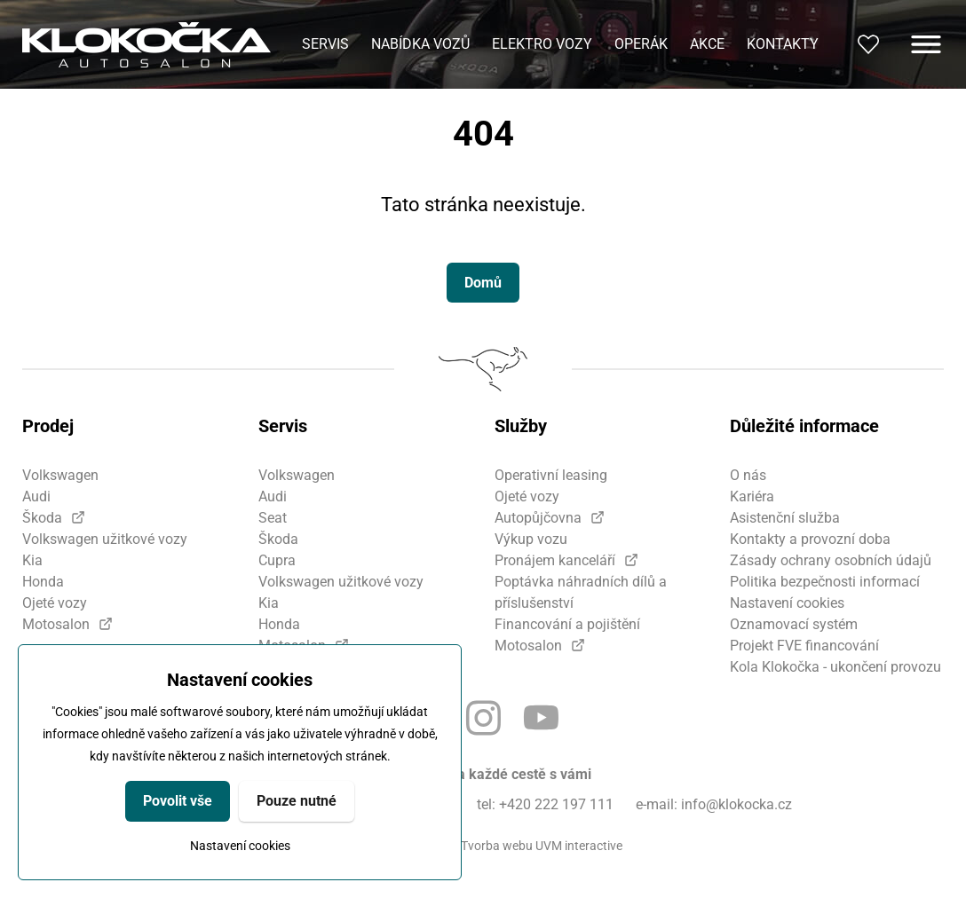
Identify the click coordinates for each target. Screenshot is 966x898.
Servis (325, 43)
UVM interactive (578, 846)
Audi (36, 496)
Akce (707, 43)
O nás (748, 475)
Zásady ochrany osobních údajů (830, 560)
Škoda (42, 517)
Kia (32, 560)
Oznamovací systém (794, 624)
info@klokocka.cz (736, 804)
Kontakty (783, 43)
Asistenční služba (785, 517)
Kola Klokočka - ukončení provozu (835, 666)
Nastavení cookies (240, 846)
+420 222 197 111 (556, 804)
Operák (641, 43)
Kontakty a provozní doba (810, 539)
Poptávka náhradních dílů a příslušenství (581, 592)
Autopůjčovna (538, 517)
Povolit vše (177, 800)
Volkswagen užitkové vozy (104, 539)
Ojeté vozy (54, 603)
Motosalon (56, 624)
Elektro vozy (542, 43)
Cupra (277, 560)
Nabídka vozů (420, 43)
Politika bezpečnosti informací (825, 581)
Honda (43, 581)
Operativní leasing (551, 475)
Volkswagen (60, 475)
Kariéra (752, 496)
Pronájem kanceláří (555, 560)
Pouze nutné (297, 800)
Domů (483, 282)
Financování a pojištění (567, 624)
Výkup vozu (531, 539)
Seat (272, 517)
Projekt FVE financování (804, 645)
